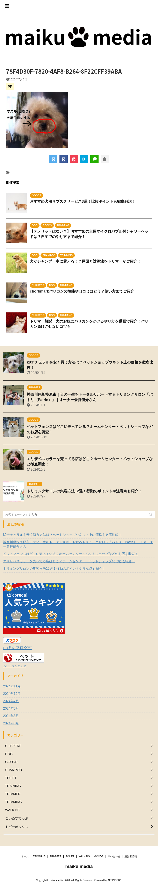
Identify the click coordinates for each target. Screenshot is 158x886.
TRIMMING (39, 855)
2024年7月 (11, 701)
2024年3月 (11, 723)
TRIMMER (55, 855)
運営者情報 (130, 855)
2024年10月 (12, 693)
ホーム (25, 855)
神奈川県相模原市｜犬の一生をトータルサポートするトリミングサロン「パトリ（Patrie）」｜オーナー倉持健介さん (78, 544)
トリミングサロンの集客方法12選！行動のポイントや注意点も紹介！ (84, 491)
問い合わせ (114, 855)
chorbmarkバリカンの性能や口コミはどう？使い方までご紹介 (82, 291)
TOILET (70, 855)
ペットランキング (14, 666)
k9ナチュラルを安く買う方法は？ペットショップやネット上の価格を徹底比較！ (62, 534)
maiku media (79, 865)
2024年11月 (12, 686)
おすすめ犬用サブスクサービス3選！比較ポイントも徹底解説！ (83, 201)
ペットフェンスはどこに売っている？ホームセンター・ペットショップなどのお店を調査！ (70, 554)
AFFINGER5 (114, 879)
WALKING (84, 855)
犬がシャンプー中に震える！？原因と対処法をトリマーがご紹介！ (85, 261)
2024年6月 (11, 708)
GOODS (98, 855)
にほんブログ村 (17, 647)
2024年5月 (11, 716)
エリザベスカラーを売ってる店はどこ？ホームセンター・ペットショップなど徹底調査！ (69, 561)
